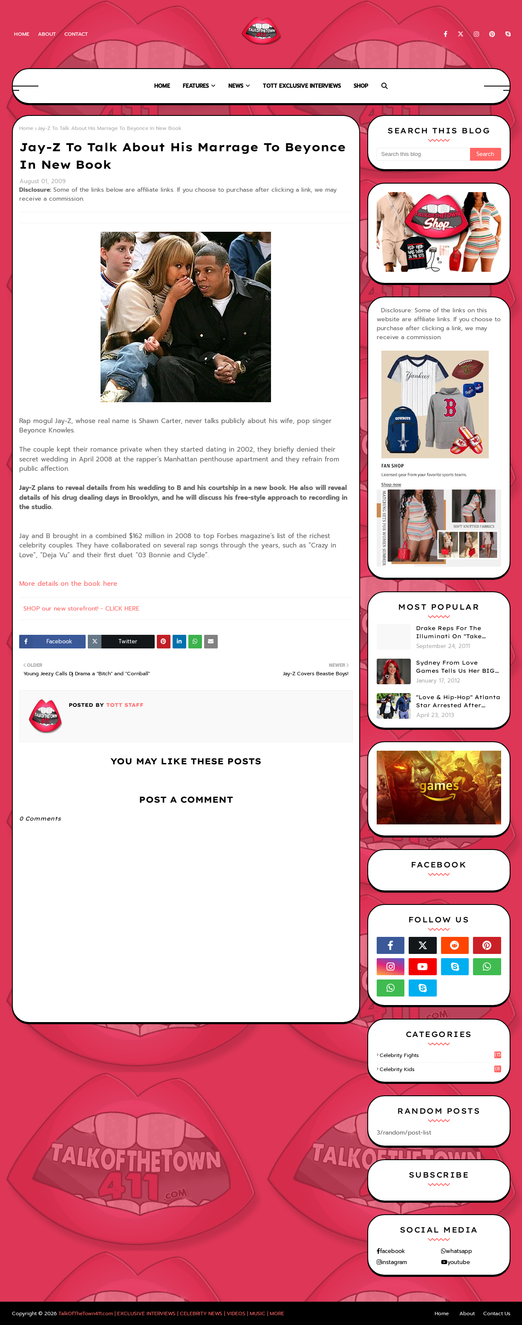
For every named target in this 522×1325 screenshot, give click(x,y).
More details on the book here (68, 583)
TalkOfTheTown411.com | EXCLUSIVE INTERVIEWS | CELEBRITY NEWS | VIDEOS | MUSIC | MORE (171, 1313)
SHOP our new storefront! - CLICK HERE (81, 608)
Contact (76, 34)
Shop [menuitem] (361, 86)
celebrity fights (440, 1055)
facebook (392, 1251)
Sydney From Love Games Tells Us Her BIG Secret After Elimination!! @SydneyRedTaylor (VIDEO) (455, 667)
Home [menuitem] (162, 86)
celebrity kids (440, 1069)
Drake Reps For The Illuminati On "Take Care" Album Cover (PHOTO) (449, 633)
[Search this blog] (423, 154)
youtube (458, 1262)
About (47, 34)
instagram (394, 1262)
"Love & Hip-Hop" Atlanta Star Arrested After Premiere (458, 702)
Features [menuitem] (196, 86)
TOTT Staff (124, 705)
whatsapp (459, 1251)
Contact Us (496, 1313)
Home (21, 34)
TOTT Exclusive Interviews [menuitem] (302, 86)
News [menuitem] (235, 86)
